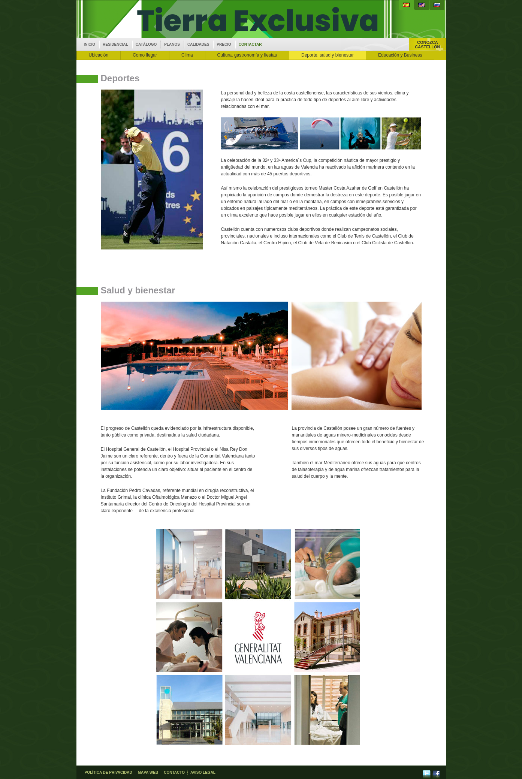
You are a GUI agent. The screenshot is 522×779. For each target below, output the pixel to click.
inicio (90, 44)
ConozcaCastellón (427, 44)
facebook (436, 773)
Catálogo (146, 44)
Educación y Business (400, 55)
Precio (224, 44)
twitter (427, 773)
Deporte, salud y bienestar (327, 55)
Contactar (250, 44)
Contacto (174, 772)
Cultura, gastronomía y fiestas (247, 55)
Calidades (198, 44)
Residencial (115, 44)
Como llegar (145, 55)
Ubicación (99, 55)
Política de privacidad (108, 772)
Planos (172, 44)
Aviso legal (202, 772)
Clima (187, 55)
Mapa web (148, 772)
